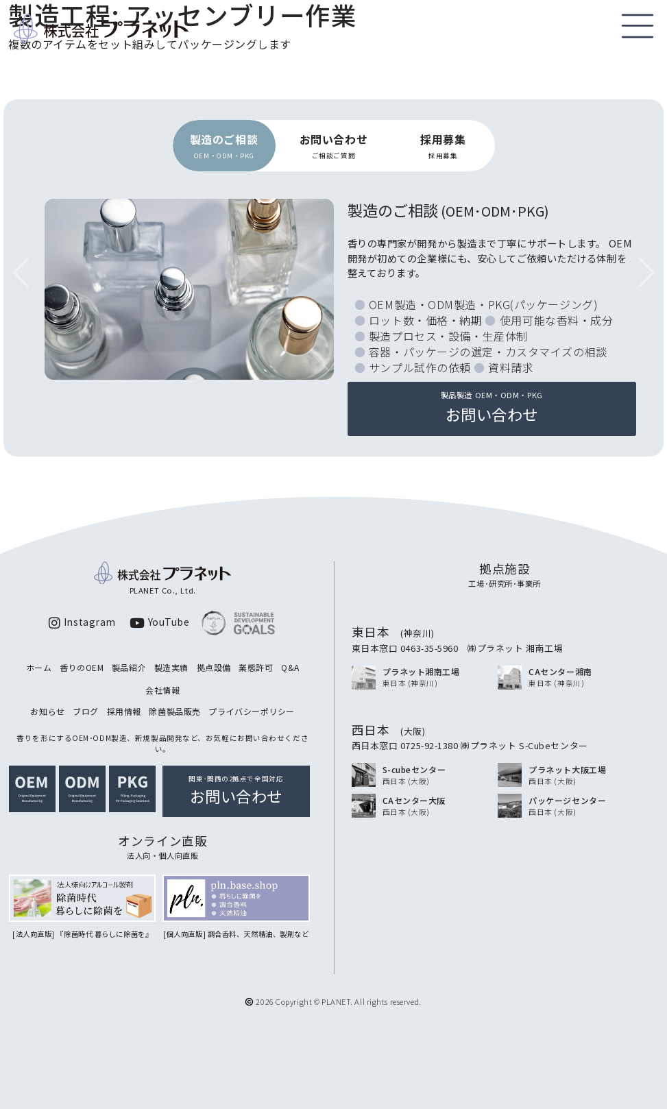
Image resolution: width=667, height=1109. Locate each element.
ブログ (86, 711)
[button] (646, 273)
